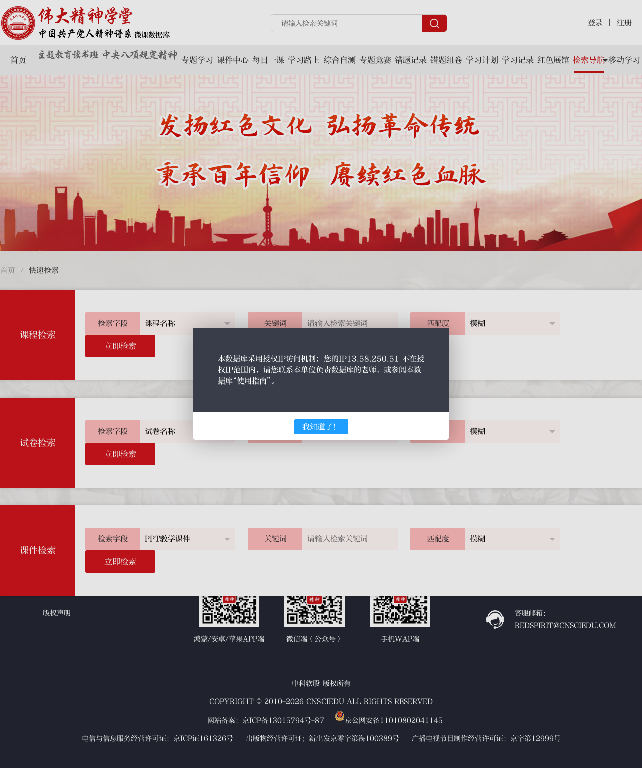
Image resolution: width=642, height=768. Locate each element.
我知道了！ (321, 426)
